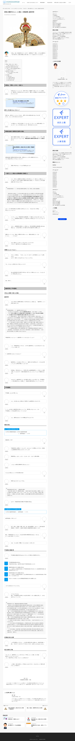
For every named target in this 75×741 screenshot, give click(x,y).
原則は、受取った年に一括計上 (11, 64)
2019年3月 (55, 50)
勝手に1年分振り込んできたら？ (13, 65)
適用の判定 (10, 76)
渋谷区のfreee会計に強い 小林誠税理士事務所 (37, 739)
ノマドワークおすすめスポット (59, 19)
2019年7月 (55, 47)
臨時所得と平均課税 (9, 71)
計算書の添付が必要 (11, 78)
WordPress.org (55, 214)
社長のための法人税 (57, 23)
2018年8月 (55, 58)
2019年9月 (55, 45)
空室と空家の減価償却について (58, 38)
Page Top (37, 735)
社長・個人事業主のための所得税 (59, 27)
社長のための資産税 (56, 203)
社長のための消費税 (57, 24)
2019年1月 (55, 51)
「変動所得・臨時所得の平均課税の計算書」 (22, 643)
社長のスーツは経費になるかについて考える (61, 37)
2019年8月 (55, 46)
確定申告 (54, 199)
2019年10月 (55, 172)
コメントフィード (56, 212)
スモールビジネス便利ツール (58, 195)
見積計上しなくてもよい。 (12, 69)
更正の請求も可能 (11, 80)
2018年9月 (55, 57)
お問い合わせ (62, 219)
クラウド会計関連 (56, 16)
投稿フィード (55, 211)
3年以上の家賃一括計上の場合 (13, 72)
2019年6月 (55, 49)
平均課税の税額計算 (11, 77)
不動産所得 (55, 20)
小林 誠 (13, 695)
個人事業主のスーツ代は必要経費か (59, 36)
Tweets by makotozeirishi (57, 167)
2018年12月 (55, 53)
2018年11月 (55, 54)
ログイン (54, 210)
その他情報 (55, 15)
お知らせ (54, 191)
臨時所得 (10, 73)
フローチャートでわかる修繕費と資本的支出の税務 (62, 32)
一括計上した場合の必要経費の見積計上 (13, 68)
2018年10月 (55, 184)
